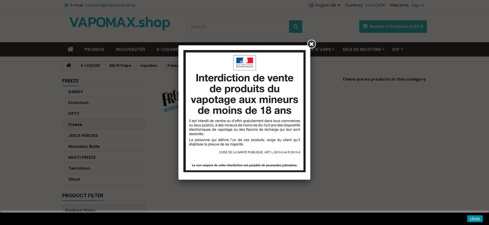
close (475, 218)
